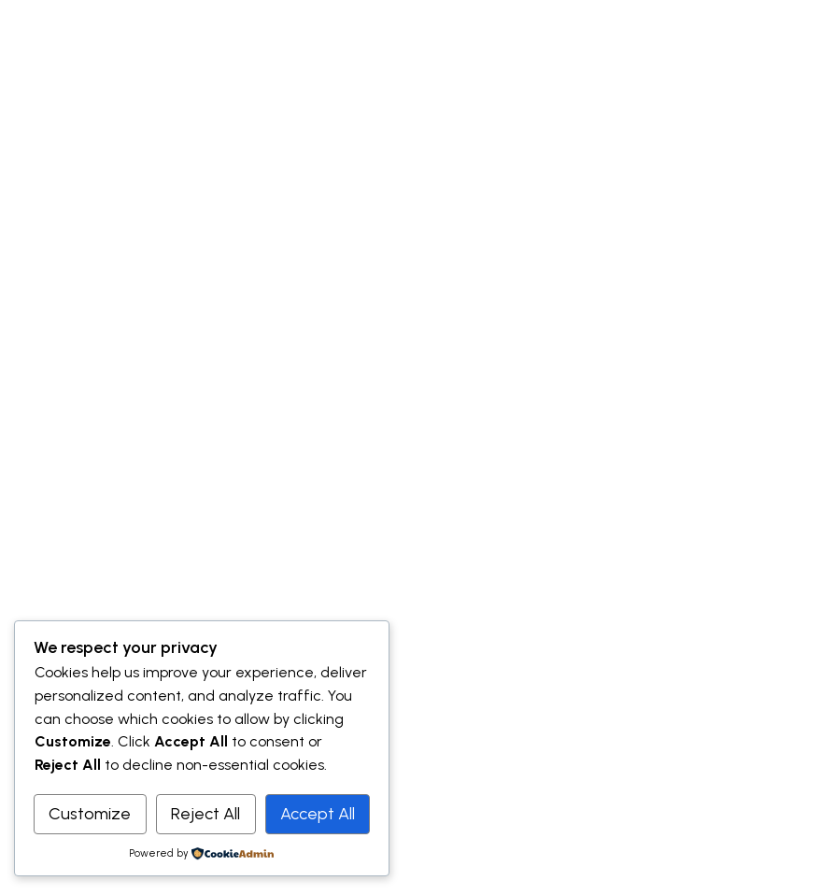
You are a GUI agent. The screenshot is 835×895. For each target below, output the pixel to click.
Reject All (205, 813)
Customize (90, 813)
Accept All (317, 813)
